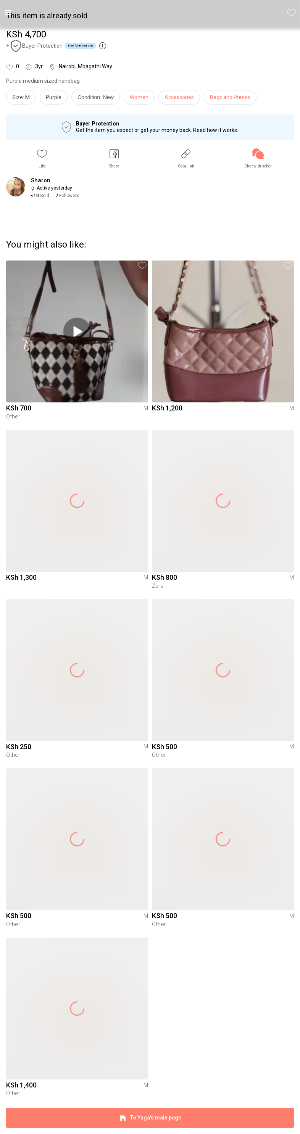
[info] (97, 99)
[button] (42, 158)
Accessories (179, 97)
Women (139, 97)
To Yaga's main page (150, 1118)
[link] (258, 158)
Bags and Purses (230, 97)
